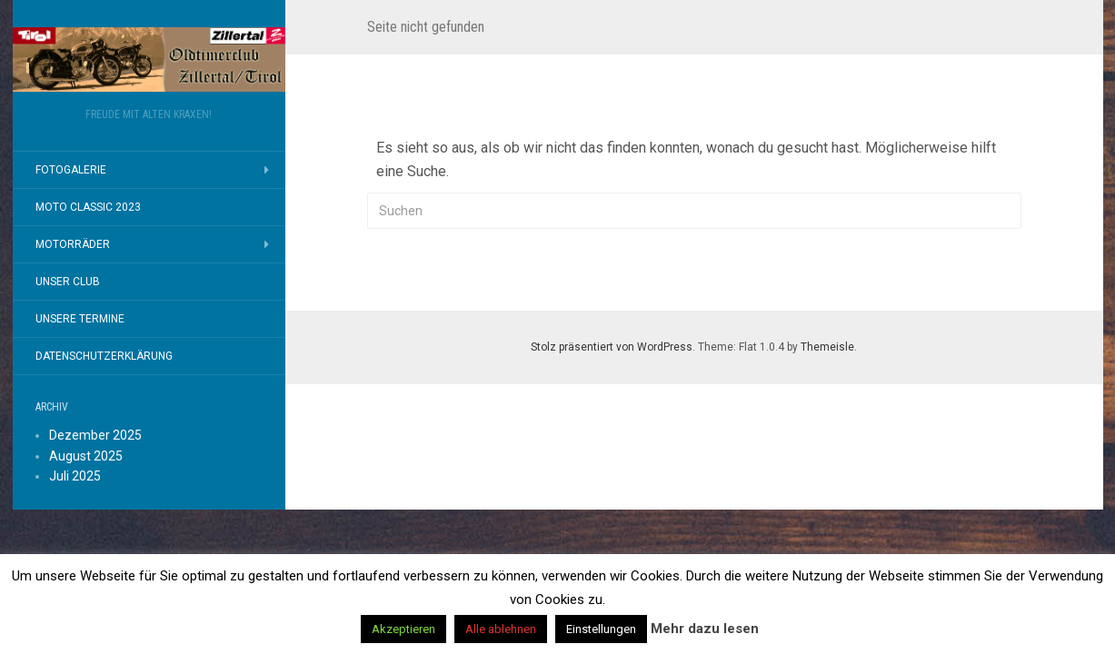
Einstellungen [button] (601, 629)
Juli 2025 (75, 476)
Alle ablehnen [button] (500, 629)
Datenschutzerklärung (104, 356)
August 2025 (86, 456)
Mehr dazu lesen (705, 628)
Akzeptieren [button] (403, 629)
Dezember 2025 (95, 435)
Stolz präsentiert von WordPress (611, 347)
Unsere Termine (79, 318)
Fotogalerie (70, 170)
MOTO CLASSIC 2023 (88, 207)
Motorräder (72, 244)
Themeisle (827, 347)
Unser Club (67, 281)
